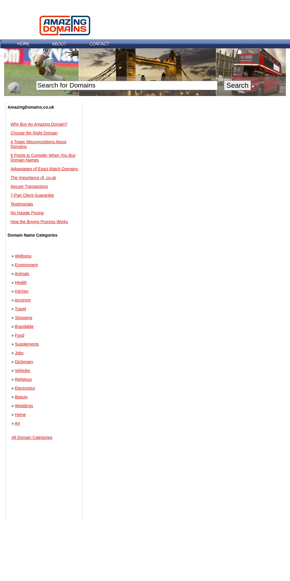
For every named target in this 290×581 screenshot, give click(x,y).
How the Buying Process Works (39, 221)
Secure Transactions (29, 186)
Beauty (21, 397)
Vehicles (22, 370)
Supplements (27, 344)
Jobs (19, 353)
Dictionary (24, 361)
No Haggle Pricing (27, 212)
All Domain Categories (31, 437)
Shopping (23, 317)
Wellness (23, 256)
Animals (22, 273)
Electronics (25, 388)
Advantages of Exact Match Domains (44, 168)
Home (20, 414)
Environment (26, 264)
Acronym (23, 300)
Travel (20, 309)
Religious (23, 379)
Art (17, 423)
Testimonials (22, 204)
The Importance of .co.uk (33, 177)
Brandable (24, 326)
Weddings (24, 405)
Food (19, 335)
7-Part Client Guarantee (32, 195)
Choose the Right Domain (34, 133)
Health (21, 282)
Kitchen (22, 291)
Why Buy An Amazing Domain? (39, 124)
